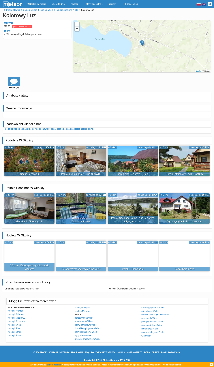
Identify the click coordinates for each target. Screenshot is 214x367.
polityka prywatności (103, 352)
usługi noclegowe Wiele (152, 332)
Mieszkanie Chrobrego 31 (29, 221)
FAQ (87, 352)
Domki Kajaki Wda (184, 269)
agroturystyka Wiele (84, 318)
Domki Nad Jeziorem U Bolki (132, 174)
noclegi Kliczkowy (16, 318)
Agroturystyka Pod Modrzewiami (184, 221)
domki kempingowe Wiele (87, 328)
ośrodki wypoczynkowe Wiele (155, 314)
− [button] (77, 29)
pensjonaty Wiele (149, 318)
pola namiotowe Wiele (151, 325)
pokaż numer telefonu (22, 26)
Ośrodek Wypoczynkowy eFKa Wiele (81, 269)
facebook (40, 352)
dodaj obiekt (151, 352)
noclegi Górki (14, 328)
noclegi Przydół (15, 311)
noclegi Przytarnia (16, 321)
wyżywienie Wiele (83, 335)
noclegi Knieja (14, 325)
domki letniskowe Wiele (86, 332)
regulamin (77, 352)
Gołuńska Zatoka (81, 221)
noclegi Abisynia (82, 307)
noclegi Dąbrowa (16, 314)
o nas (121, 352)
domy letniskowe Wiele (86, 325)
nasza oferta (134, 352)
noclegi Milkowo (82, 311)
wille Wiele (146, 336)
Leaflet (198, 71)
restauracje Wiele (149, 328)
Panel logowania (170, 352)
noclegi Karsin (15, 332)
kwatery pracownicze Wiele (87, 339)
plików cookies (54, 364)
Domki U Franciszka (133, 269)
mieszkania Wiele (149, 311)
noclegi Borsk (14, 335)
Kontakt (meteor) (59, 352)
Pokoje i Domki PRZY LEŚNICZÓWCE (81, 174)
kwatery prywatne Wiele (152, 307)
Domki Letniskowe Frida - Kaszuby (184, 174)
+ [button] (77, 24)
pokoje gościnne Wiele (152, 321)
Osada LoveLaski (29, 174)
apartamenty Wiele (84, 321)
